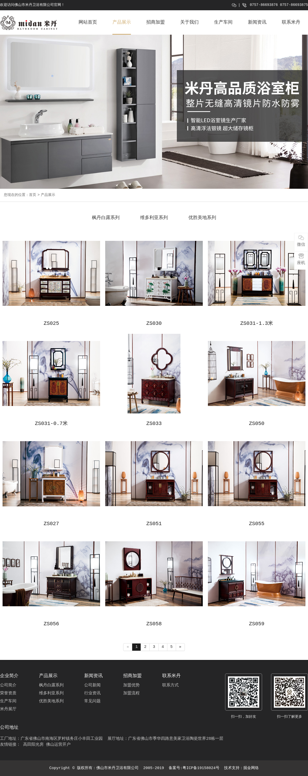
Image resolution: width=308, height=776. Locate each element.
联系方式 (170, 685)
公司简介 (8, 685)
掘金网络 (251, 768)
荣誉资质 (8, 693)
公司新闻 (92, 685)
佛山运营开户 (58, 744)
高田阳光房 (33, 744)
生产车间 (223, 22)
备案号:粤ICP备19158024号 (194, 768)
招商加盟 (155, 22)
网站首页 (88, 22)
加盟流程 (131, 693)
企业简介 (9, 675)
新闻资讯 (257, 22)
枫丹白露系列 (106, 217)
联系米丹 (291, 22)
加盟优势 (131, 685)
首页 (32, 195)
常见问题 (92, 701)
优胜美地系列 (202, 217)
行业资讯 (92, 693)
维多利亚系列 (154, 217)
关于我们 (189, 22)
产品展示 (121, 22)
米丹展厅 (8, 709)
